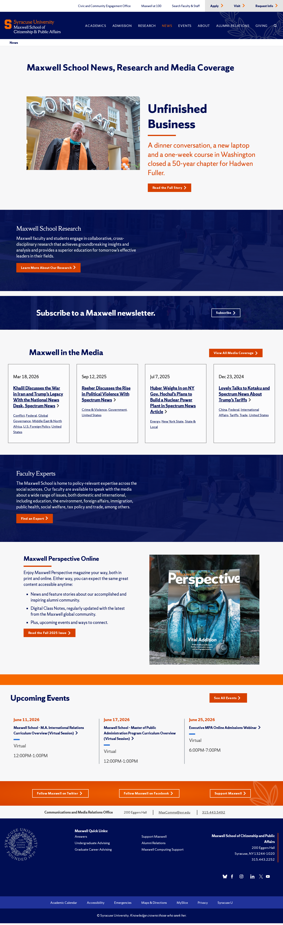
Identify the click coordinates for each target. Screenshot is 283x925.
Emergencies (122, 904)
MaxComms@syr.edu (174, 814)
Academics (95, 26)
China (223, 411)
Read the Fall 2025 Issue (51, 634)
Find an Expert (35, 520)
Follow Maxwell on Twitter (58, 795)
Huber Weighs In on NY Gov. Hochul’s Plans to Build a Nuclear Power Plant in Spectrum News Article (173, 401)
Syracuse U (225, 904)
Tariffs (234, 416)
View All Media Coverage (237, 354)
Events (184, 26)
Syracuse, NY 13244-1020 (255, 855)
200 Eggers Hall (263, 849)
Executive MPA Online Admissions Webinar (225, 729)
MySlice (182, 904)
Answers (81, 838)
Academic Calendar (63, 904)
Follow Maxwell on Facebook (149, 795)
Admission (122, 26)
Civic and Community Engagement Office (104, 6)
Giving (261, 26)
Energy (155, 422)
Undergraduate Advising (92, 844)
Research (147, 26)
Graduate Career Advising (93, 851)
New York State (173, 422)
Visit (237, 6)
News (167, 26)
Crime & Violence (94, 411)
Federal (31, 417)
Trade (244, 416)
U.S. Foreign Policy (36, 428)
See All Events (229, 699)
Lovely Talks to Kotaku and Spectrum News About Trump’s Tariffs (244, 395)
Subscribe (225, 313)
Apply (214, 6)
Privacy (203, 904)
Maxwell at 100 (151, 6)
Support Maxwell (231, 795)
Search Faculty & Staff (186, 6)
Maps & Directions (154, 904)
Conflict (19, 417)
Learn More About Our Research (50, 268)
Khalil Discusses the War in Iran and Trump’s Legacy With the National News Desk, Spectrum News (38, 398)
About (204, 26)
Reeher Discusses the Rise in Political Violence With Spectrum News (106, 395)
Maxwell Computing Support (163, 851)
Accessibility (95, 904)
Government (117, 411)
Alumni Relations (232, 26)
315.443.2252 (263, 861)
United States (91, 416)
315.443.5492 (213, 814)
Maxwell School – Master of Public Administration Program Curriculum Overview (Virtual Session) (140, 734)
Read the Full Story (171, 187)
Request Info (264, 6)
